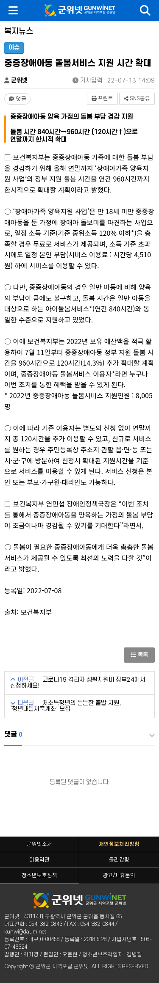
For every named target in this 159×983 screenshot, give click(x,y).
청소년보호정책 (39, 875)
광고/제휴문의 (119, 875)
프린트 (102, 99)
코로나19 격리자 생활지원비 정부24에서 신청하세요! (77, 682)
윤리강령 (119, 859)
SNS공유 (137, 99)
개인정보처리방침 (119, 844)
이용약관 (39, 859)
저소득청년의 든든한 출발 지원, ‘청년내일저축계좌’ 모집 (65, 706)
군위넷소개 (39, 844)
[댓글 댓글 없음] (17, 99)
